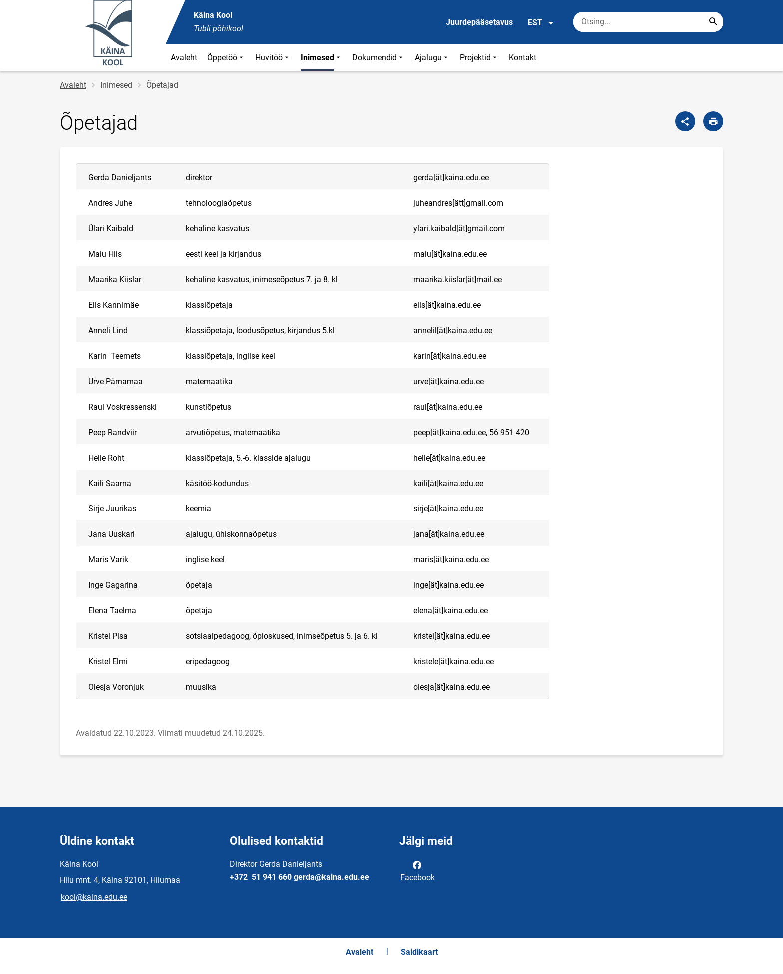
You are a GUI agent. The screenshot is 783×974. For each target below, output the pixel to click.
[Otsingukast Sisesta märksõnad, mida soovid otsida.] (648, 22)
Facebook (417, 870)
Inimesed (321, 57)
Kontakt (522, 57)
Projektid (479, 57)
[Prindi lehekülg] (713, 121)
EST (541, 23)
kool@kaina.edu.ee (94, 897)
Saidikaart (419, 952)
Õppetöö (226, 57)
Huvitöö (273, 57)
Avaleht (184, 57)
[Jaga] (685, 121)
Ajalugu (432, 57)
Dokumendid (378, 57)
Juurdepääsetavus (479, 22)
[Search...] (713, 21)
